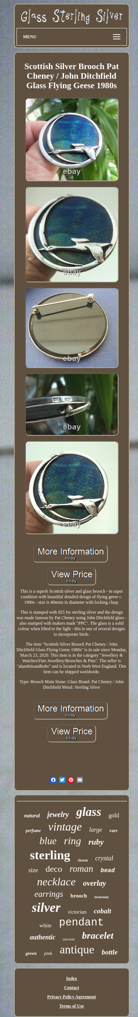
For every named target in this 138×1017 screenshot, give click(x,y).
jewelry (58, 814)
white (45, 925)
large (95, 829)
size (33, 870)
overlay (94, 883)
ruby (96, 841)
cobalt (103, 911)
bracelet (97, 935)
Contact (71, 987)
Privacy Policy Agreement (71, 996)
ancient (69, 939)
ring (72, 840)
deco (54, 869)
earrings (49, 894)
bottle (109, 952)
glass (88, 811)
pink (48, 953)
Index (71, 978)
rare (114, 830)
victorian (77, 912)
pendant (81, 923)
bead (107, 870)
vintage (65, 826)
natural (32, 815)
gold (114, 815)
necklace (56, 881)
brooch (79, 896)
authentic (43, 937)
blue (48, 840)
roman (81, 869)
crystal (104, 858)
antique (77, 949)
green (30, 953)
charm (83, 860)
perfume (33, 830)
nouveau (101, 897)
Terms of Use (71, 1006)
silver (46, 907)
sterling (50, 855)
